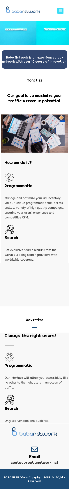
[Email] (34, 449)
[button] (60, 11)
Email (34, 457)
